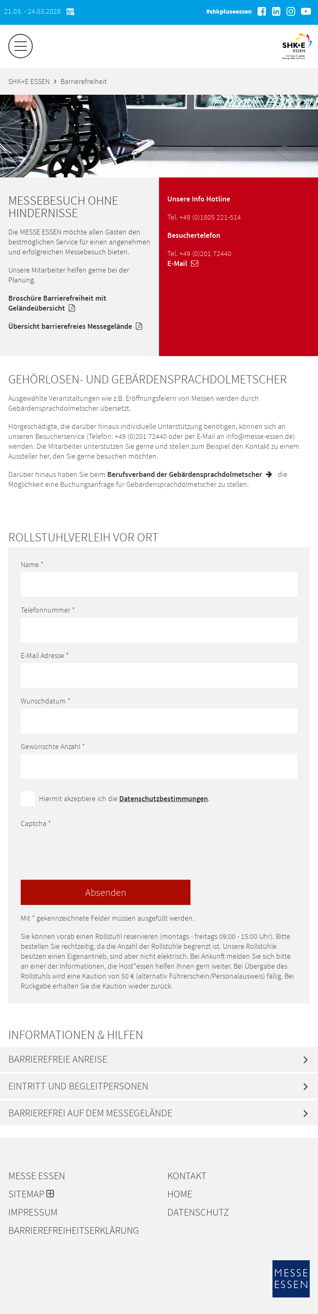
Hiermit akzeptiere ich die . (124, 798)
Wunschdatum (45, 701)
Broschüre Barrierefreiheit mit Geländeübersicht (57, 303)
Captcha (36, 823)
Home (179, 1194)
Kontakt (187, 1176)
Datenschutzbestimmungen (163, 798)
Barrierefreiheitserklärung (73, 1230)
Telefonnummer (48, 610)
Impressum (33, 1212)
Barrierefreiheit (83, 81)
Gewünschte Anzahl (53, 746)
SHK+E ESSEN (29, 81)
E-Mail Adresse (45, 655)
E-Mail (184, 263)
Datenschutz (198, 1212)
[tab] (159, 1059)
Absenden (105, 892)
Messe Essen (36, 1176)
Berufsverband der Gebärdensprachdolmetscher (191, 474)
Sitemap (31, 1194)
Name (32, 564)
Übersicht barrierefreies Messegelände (77, 326)
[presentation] (84, 847)
